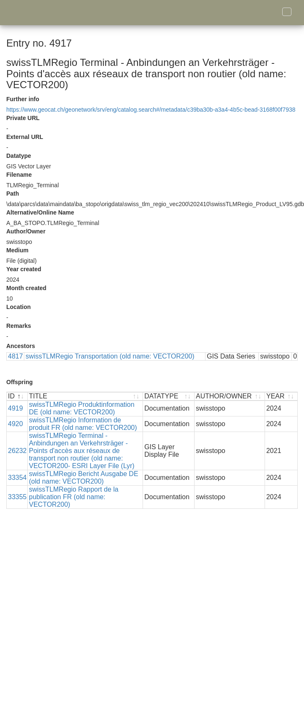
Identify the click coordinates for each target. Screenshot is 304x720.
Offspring (19, 382)
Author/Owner (25, 231)
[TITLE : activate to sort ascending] (85, 396)
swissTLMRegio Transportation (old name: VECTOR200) (110, 356)
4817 (15, 356)
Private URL (22, 118)
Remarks (18, 325)
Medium (17, 250)
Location (18, 307)
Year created (23, 269)
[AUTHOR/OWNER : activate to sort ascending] (230, 396)
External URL (24, 137)
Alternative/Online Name (40, 212)
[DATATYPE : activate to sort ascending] (169, 396)
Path (12, 193)
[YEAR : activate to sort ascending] (281, 396)
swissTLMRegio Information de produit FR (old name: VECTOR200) (83, 423)
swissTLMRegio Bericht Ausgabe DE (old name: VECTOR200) (83, 477)
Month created (26, 288)
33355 (17, 496)
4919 (15, 408)
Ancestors (20, 346)
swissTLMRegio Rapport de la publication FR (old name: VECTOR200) (73, 497)
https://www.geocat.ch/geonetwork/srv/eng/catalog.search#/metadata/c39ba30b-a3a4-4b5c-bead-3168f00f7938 (151, 109)
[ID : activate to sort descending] (17, 396)
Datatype (18, 155)
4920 (15, 423)
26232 (17, 450)
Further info (22, 99)
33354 (17, 477)
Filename (19, 174)
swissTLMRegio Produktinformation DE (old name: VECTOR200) (82, 408)
